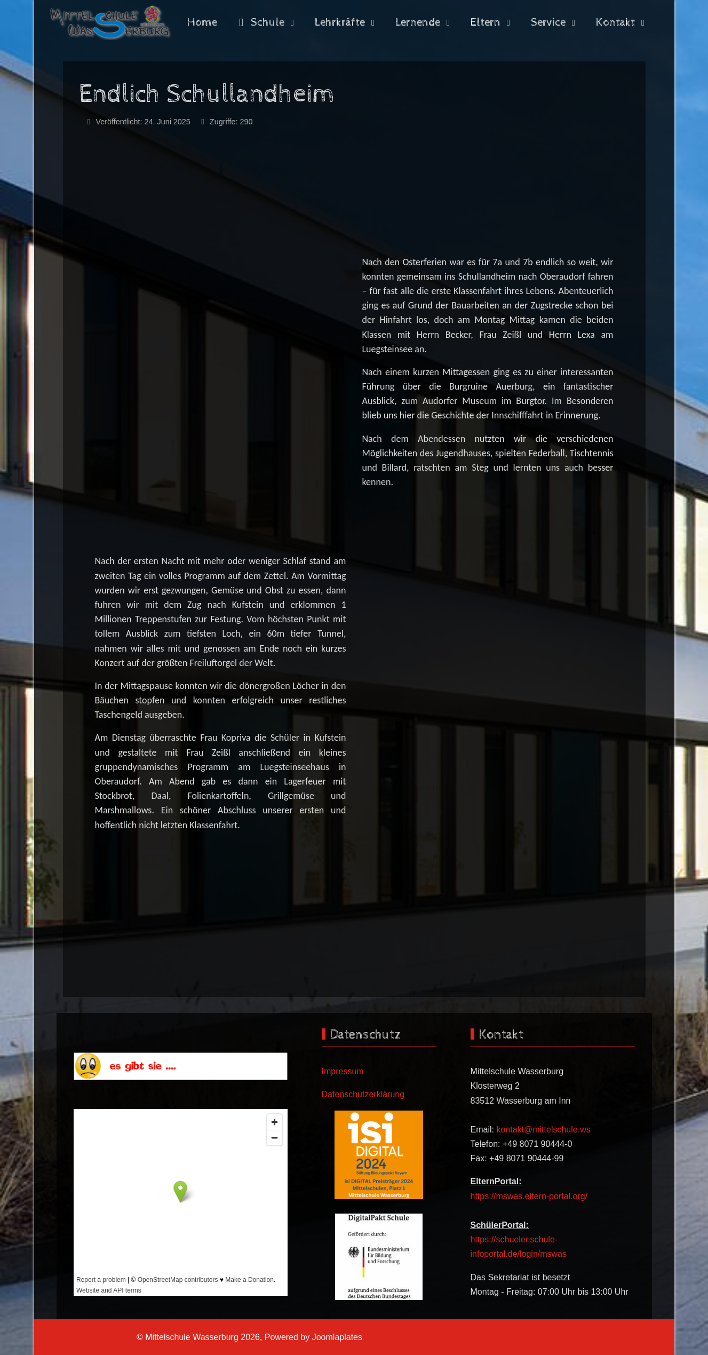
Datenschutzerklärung (363, 1094)
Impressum (343, 1071)
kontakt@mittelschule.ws (543, 1129)
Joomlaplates (337, 1337)
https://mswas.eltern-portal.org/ (529, 1196)
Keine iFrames (181, 1202)
